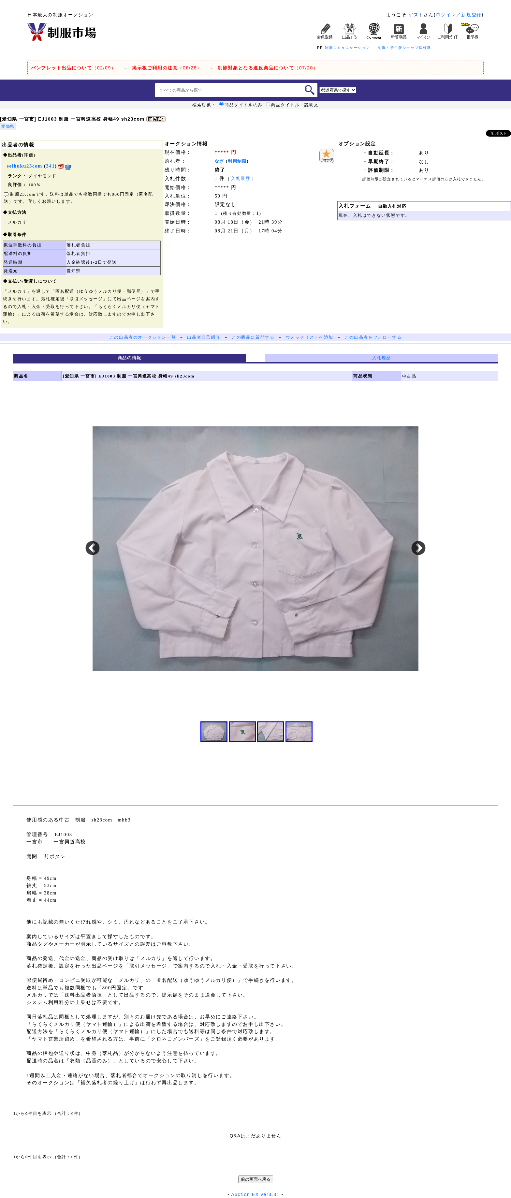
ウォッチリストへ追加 (309, 337)
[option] (255, 549)
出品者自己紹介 (203, 337)
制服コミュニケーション (347, 48)
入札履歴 (240, 178)
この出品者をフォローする (373, 337)
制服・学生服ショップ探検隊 (404, 48)
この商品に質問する (253, 337)
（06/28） (167, 67)
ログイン (446, 14)
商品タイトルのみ (241, 105)
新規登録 (471, 14)
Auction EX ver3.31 (255, 1194)
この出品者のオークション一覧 (143, 337)
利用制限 (237, 161)
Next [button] (418, 548)
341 (50, 166)
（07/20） (268, 67)
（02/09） (73, 67)
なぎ (219, 161)
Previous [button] (92, 548)
